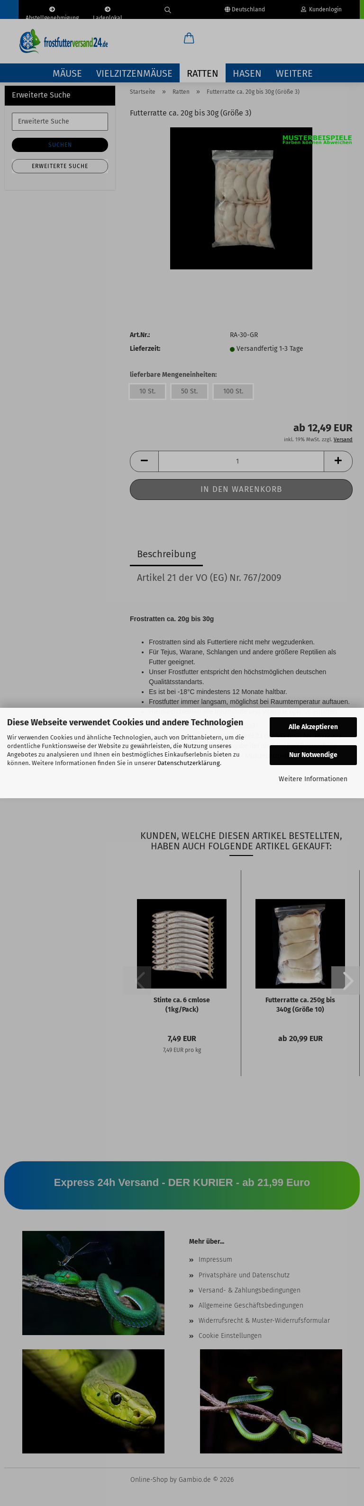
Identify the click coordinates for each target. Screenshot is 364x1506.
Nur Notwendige (313, 755)
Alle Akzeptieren (313, 727)
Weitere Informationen (313, 779)
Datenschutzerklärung (188, 762)
